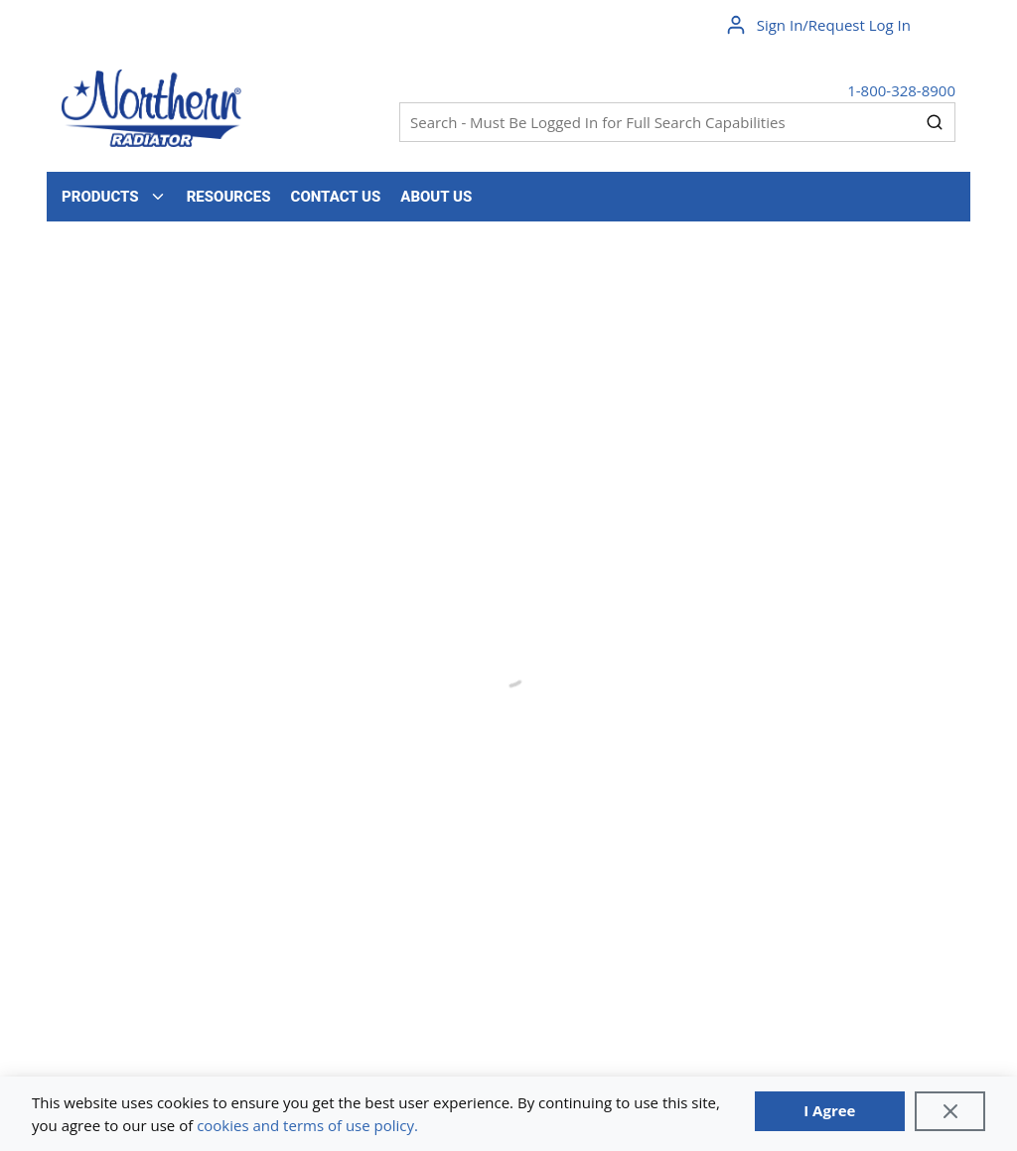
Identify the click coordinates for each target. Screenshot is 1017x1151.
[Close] (950, 1111)
